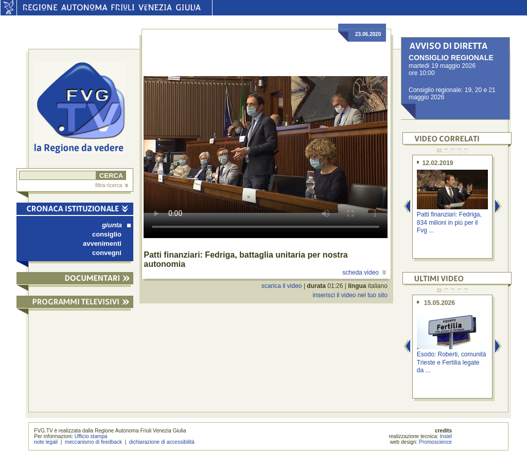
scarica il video (281, 286)
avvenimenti (102, 243)
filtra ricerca (111, 185)
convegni (106, 253)
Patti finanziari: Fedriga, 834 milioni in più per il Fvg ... (449, 222)
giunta (116, 225)
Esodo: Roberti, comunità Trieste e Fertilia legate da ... (451, 362)
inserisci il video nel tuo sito (349, 295)
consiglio (106, 234)
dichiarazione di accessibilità (162, 442)
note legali (46, 442)
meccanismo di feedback (93, 442)
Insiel (446, 436)
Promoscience (435, 442)
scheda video (364, 272)
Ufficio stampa (91, 436)
